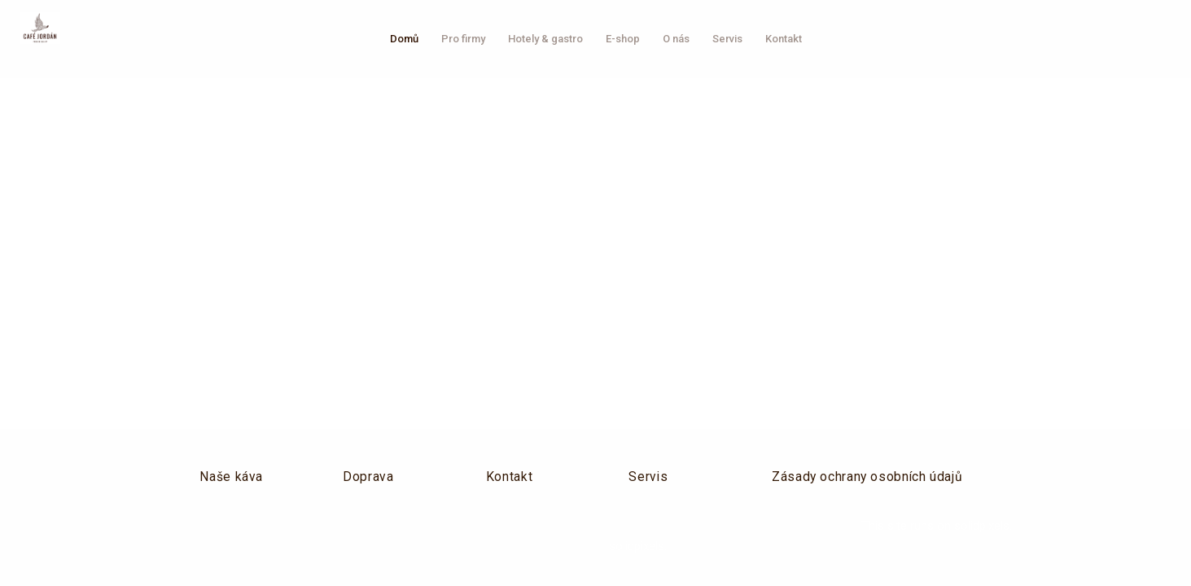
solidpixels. (983, 525)
